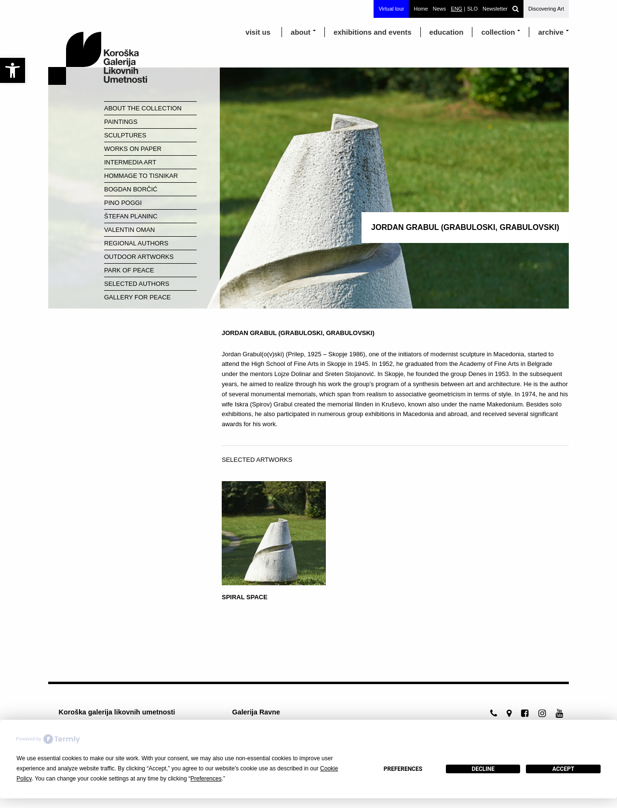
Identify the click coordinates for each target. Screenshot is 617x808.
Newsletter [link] (495, 9)
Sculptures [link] (125, 135)
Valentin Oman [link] (129, 229)
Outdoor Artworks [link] (139, 256)
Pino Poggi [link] (123, 202)
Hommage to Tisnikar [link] (141, 175)
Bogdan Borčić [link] (131, 189)
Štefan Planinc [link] (131, 216)
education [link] (446, 32)
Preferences (403, 769)
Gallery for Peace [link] (137, 297)
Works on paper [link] (132, 148)
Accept (563, 769)
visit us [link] (257, 32)
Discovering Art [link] (546, 9)
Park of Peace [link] (129, 270)
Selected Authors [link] (136, 283)
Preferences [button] (206, 778)
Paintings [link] (120, 121)
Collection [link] (498, 32)
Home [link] (421, 9)
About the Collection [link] (143, 108)
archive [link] (550, 32)
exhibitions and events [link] (373, 32)
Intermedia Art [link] (130, 162)
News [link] (439, 9)
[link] (12, 70)
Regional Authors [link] (136, 243)
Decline (483, 769)
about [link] (300, 32)
